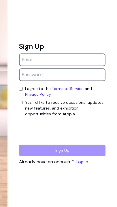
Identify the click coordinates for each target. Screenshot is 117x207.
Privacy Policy (38, 94)
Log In (82, 162)
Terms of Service (68, 88)
